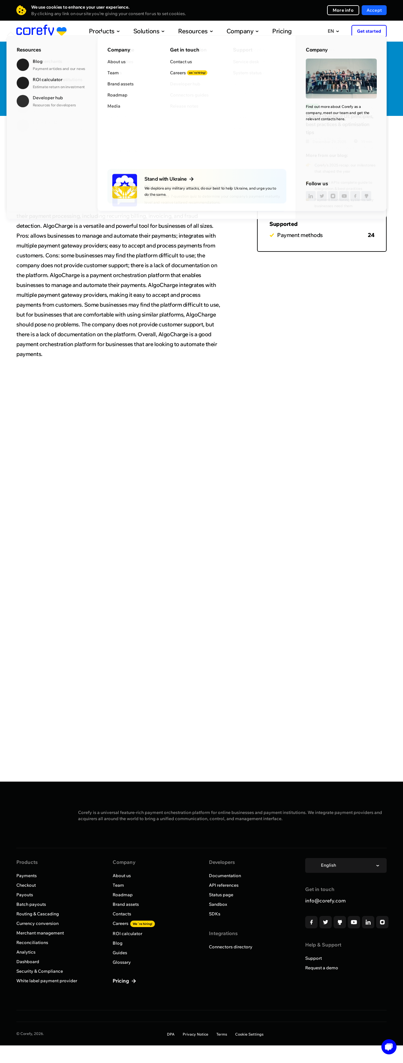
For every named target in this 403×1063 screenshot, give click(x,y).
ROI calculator (127, 933)
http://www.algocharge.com (162, 98)
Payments (26, 875)
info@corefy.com (325, 900)
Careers (134, 923)
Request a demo (321, 968)
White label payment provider (46, 980)
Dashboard (27, 961)
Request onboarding (355, 89)
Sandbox (218, 904)
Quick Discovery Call (355, 69)
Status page (221, 894)
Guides (120, 952)
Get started (369, 31)
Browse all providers (46, 134)
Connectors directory (230, 947)
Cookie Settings (249, 1034)
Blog (118, 943)
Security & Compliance (39, 971)
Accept (374, 10)
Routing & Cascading (37, 914)
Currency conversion (37, 923)
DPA (171, 1034)
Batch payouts (31, 904)
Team (118, 885)
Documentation (225, 875)
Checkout (26, 885)
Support (313, 958)
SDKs (214, 914)
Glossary (122, 962)
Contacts (122, 914)
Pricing (269, 31)
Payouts (24, 894)
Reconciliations (32, 942)
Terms (221, 1034)
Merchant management (40, 933)
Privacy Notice (195, 1034)
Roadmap (123, 894)
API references (224, 885)
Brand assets (126, 904)
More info (343, 10)
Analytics (25, 952)
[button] (387, 1047)
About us (122, 875)
